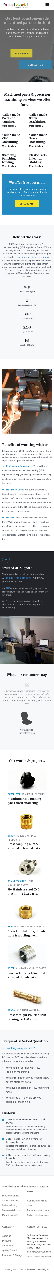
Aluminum (14, 799)
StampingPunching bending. (35, 149)
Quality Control (9, 1235)
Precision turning (10, 1182)
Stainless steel (17, 881)
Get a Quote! (27, 212)
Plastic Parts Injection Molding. (9, 168)
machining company (17, 583)
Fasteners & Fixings (12, 1239)
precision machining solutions (30, 265)
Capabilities (8, 1231)
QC (7, 594)
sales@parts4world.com (39, 1238)
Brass (11, 838)
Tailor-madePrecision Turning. (9, 117)
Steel (11, 963)
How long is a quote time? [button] (20, 1037)
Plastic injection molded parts (25, 1263)
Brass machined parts (38, 1195)
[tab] (27, 1038)
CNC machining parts (27, 1267)
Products (6, 1226)
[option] (27, 46)
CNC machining (9, 1190)
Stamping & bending (12, 1195)
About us (6, 1222)
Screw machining (10, 1186)
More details (7, 125)
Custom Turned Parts (32, 1259)
